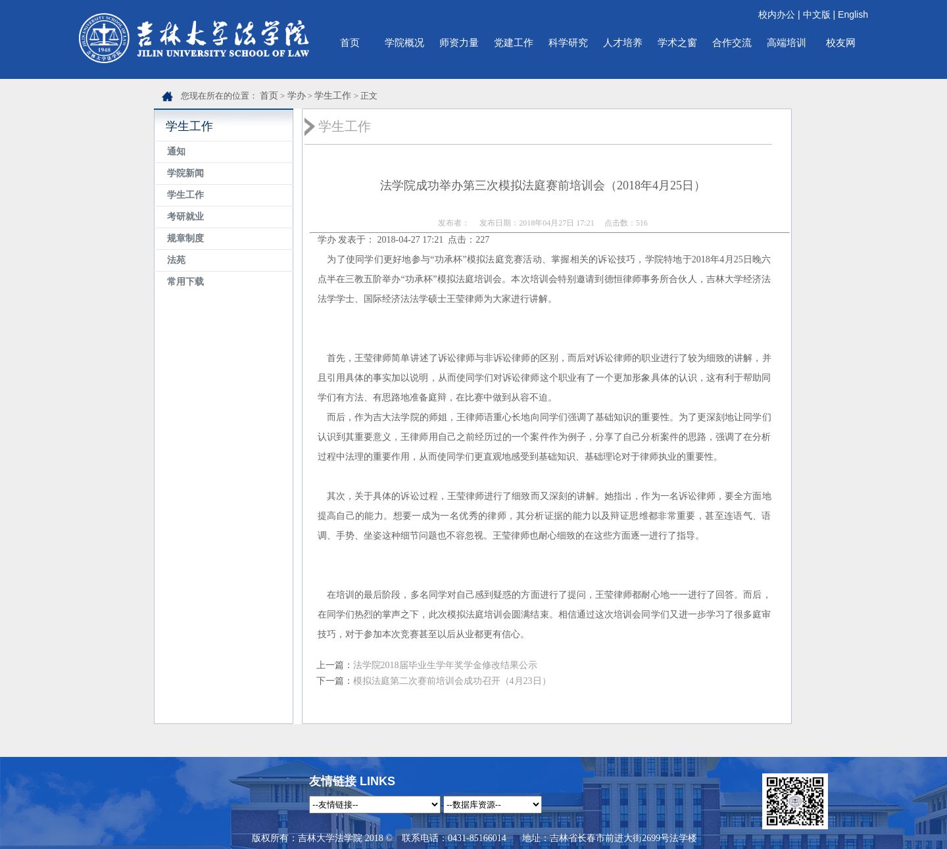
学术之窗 (677, 42)
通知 (176, 152)
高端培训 (786, 42)
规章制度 (185, 238)
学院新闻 (185, 173)
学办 (296, 96)
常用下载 (185, 282)
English (853, 14)
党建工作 (513, 42)
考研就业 (185, 217)
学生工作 (332, 96)
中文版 (817, 14)
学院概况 (404, 42)
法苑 (176, 260)
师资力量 (459, 42)
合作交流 (732, 42)
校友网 (841, 42)
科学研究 (568, 42)
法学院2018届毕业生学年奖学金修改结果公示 (445, 665)
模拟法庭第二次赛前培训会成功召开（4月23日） (452, 681)
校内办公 (776, 14)
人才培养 (623, 42)
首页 (350, 42)
